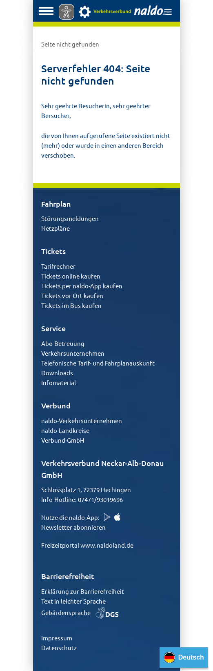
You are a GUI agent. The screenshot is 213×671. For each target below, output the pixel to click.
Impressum (56, 638)
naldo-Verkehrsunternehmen (81, 420)
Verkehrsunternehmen (72, 353)
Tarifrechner (58, 266)
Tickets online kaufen (70, 276)
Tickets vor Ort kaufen (72, 295)
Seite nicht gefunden (70, 44)
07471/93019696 (100, 499)
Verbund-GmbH (62, 440)
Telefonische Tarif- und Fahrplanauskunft (98, 363)
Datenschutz (59, 647)
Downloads (57, 373)
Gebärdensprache (80, 612)
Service (53, 328)
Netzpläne (55, 228)
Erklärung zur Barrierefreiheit (82, 591)
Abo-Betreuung (62, 343)
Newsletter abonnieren (73, 527)
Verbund (56, 405)
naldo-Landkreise (65, 430)
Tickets (53, 251)
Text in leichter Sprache (73, 601)
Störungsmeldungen (70, 218)
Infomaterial (58, 382)
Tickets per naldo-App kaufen (81, 286)
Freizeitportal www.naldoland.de (87, 545)
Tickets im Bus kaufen (71, 305)
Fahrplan (56, 203)
